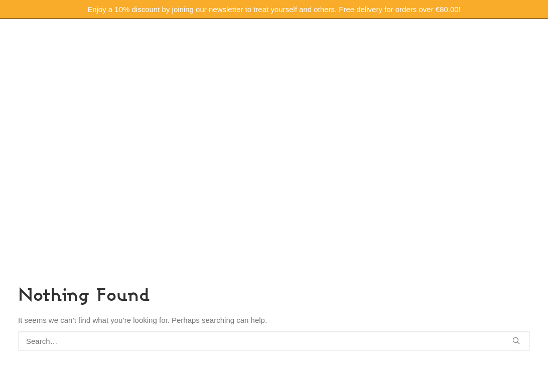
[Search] (274, 341)
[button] (516, 340)
